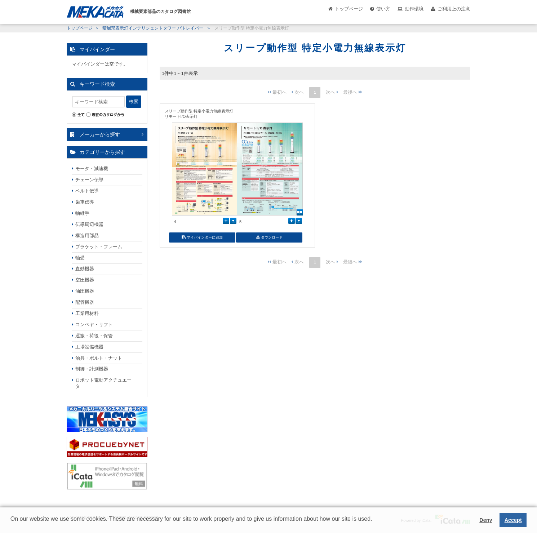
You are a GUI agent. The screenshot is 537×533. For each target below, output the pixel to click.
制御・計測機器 (91, 369)
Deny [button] (485, 520)
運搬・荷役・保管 (94, 335)
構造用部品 (87, 235)
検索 (133, 101)
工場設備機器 (89, 347)
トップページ (349, 9)
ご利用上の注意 (454, 9)
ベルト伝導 (87, 191)
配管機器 (84, 302)
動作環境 (414, 9)
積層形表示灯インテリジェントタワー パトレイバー (153, 28)
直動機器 (84, 268)
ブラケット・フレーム (98, 246)
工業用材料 (87, 313)
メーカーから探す (100, 134)
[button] (11, 524)
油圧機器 (84, 291)
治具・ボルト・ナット (98, 358)
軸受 (80, 258)
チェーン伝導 (89, 179)
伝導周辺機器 (89, 224)
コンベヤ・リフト (94, 324)
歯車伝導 (84, 202)
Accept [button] (513, 520)
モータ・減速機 (91, 168)
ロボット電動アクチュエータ (103, 383)
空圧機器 (84, 280)
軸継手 (82, 213)
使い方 (383, 9)
